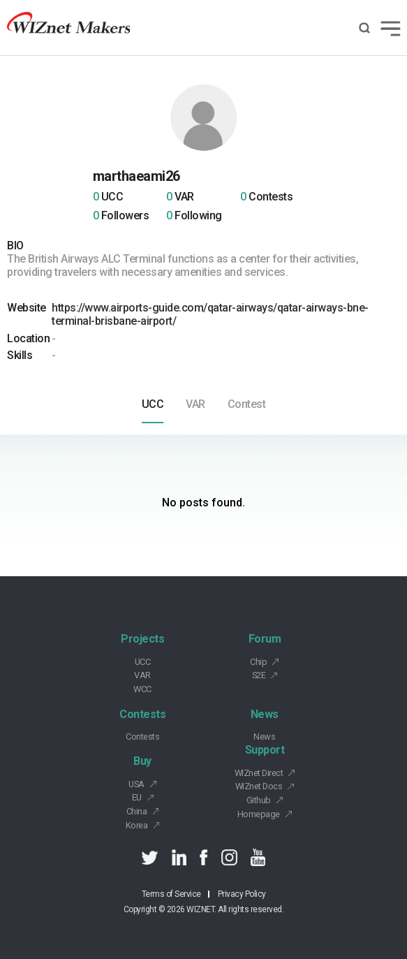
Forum (265, 638)
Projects (142, 638)
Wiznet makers (68, 27)
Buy (142, 761)
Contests (142, 714)
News (265, 714)
